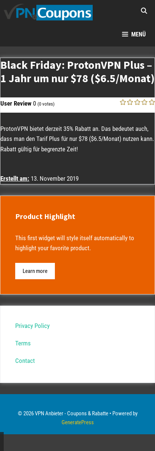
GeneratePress (78, 422)
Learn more (35, 271)
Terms (23, 343)
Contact (25, 360)
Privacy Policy (32, 325)
